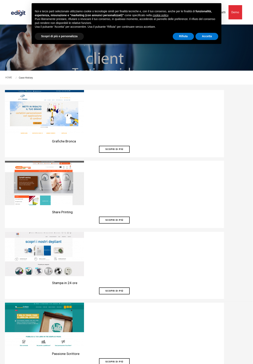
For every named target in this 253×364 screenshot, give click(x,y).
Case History (123, 325)
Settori (119, 304)
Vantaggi (120, 318)
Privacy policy (104, 343)
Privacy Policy (110, 356)
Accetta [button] (207, 36)
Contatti (120, 333)
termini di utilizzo (137, 356)
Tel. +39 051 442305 (28, 317)
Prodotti (120, 297)
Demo (194, 315)
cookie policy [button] (160, 15)
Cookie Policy (83, 343)
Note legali (64, 343)
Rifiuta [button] (183, 36)
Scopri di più (38, 140)
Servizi (118, 311)
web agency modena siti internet (226, 345)
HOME (18, 80)
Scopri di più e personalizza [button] (59, 36)
